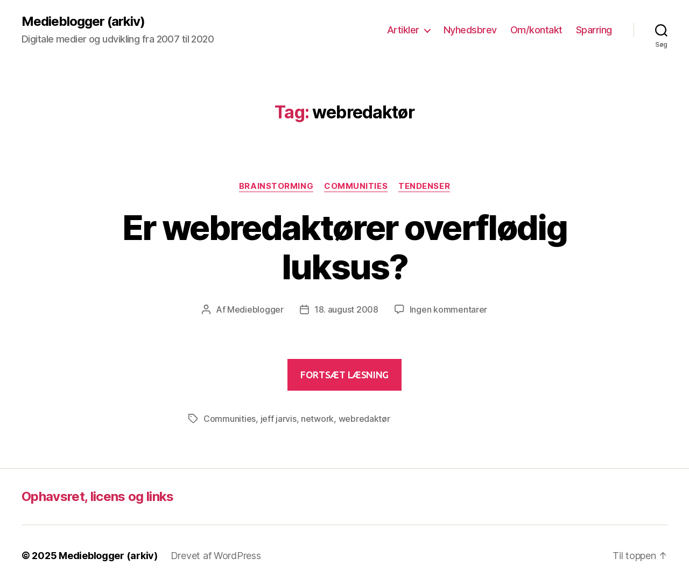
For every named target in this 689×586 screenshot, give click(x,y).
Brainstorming (276, 186)
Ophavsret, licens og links (98, 496)
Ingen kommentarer (448, 309)
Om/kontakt (536, 30)
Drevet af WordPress (216, 555)
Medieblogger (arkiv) (83, 21)
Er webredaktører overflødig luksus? (344, 247)
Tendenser (424, 186)
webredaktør (364, 418)
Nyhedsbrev (470, 30)
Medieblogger (255, 309)
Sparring (594, 30)
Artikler (403, 30)
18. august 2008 (346, 309)
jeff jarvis (279, 418)
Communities (356, 186)
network (317, 418)
